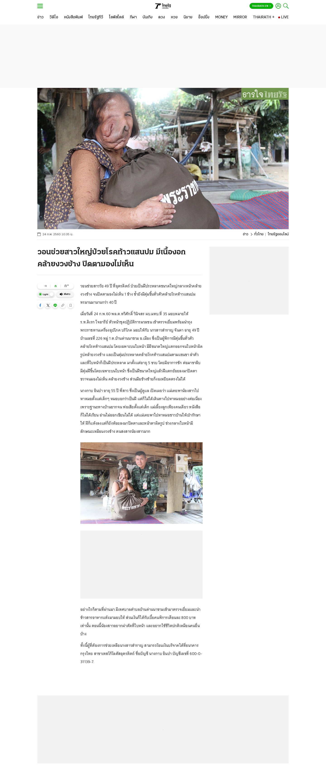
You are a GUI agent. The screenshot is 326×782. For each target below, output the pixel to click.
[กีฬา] (133, 17)
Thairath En (261, 6)
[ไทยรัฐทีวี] (96, 17)
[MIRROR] (240, 17)
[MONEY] (221, 17)
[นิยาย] (188, 17)
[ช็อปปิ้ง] (203, 17)
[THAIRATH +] (264, 17)
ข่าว (245, 234)
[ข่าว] (40, 17)
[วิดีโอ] (54, 17)
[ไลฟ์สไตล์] (116, 17)
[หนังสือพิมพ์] (73, 17)
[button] (40, 305)
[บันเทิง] (148, 17)
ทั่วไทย (259, 234)
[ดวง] (161, 17)
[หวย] (174, 17)
